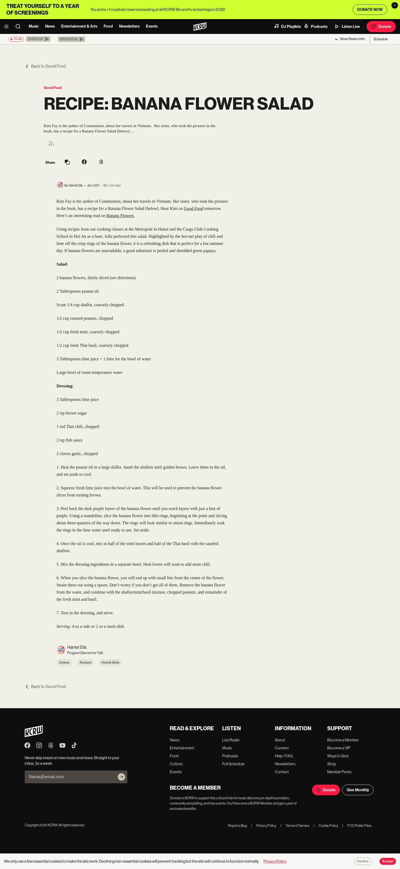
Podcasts (315, 26)
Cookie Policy (326, 826)
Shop (331, 764)
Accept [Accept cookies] (387, 861)
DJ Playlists (287, 26)
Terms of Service (294, 826)
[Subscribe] (121, 777)
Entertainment (182, 748)
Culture (64, 662)
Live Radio (230, 740)
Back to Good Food (45, 66)
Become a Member (343, 740)
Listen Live (347, 26)
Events (152, 26)
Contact (282, 771)
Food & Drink (111, 662)
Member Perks (339, 771)
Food (108, 26)
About (280, 740)
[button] (38, 39)
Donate (381, 26)
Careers (282, 748)
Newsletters (129, 26)
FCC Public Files (356, 826)
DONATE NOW (370, 9)
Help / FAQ (284, 756)
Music (34, 26)
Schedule (381, 39)
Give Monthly (358, 790)
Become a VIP (338, 748)
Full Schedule (233, 764)
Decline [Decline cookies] (363, 861)
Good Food (53, 88)
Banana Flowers (120, 215)
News (50, 26)
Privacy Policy (263, 826)
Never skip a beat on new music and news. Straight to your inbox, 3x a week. (72, 760)
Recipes (85, 662)
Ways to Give (338, 756)
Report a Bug (237, 826)
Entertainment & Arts (79, 26)
